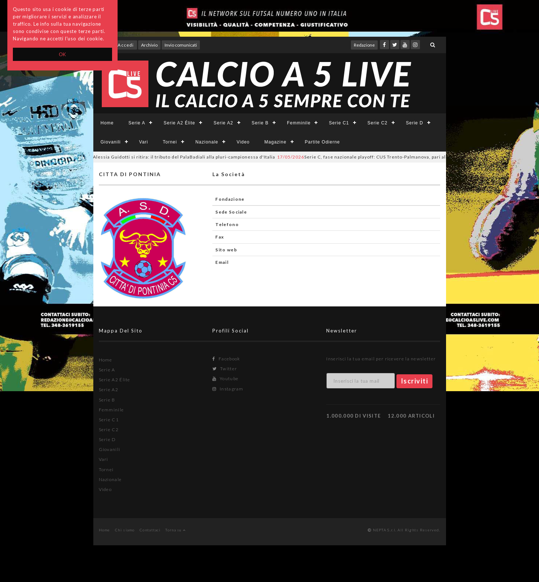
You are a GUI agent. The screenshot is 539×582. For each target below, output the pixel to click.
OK (63, 54)
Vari (143, 142)
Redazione (364, 45)
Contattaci (150, 530)
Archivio (149, 45)
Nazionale (206, 142)
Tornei (170, 142)
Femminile (298, 123)
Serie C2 (377, 123)
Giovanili (111, 142)
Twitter (224, 368)
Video (243, 142)
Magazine (276, 142)
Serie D (414, 123)
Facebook (226, 358)
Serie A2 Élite (179, 123)
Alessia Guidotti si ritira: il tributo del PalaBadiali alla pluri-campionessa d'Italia (175, 157)
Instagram (227, 389)
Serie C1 (339, 123)
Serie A (137, 123)
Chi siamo (125, 530)
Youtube (225, 378)
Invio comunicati (181, 45)
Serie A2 (223, 123)
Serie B (260, 123)
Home (107, 123)
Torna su (175, 530)
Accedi (126, 45)
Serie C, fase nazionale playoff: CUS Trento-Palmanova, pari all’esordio (376, 157)
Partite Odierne (322, 142)
